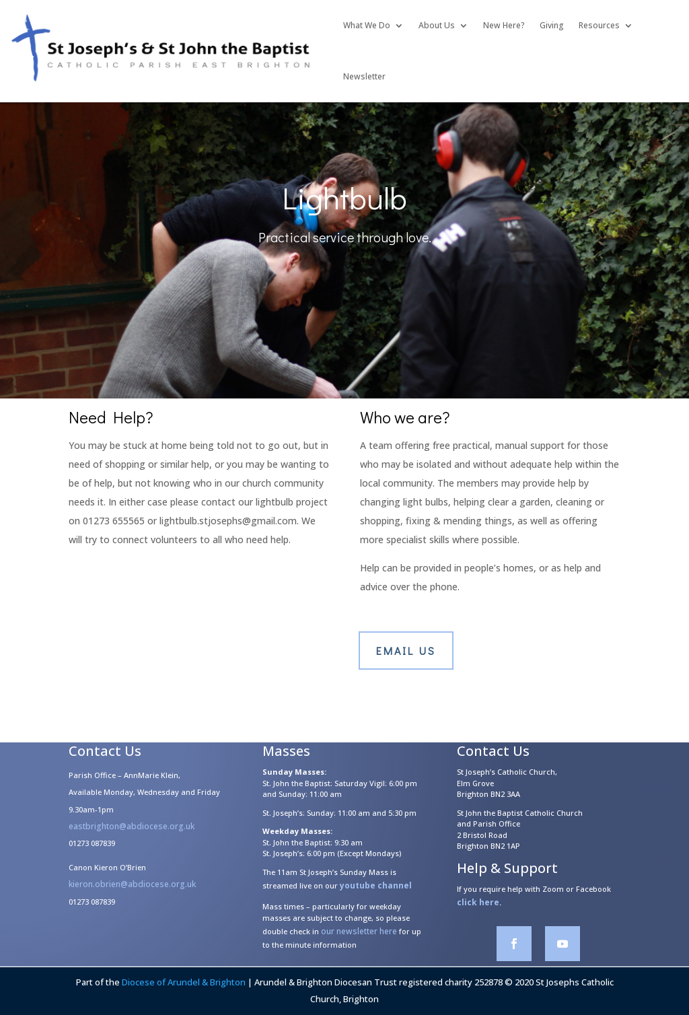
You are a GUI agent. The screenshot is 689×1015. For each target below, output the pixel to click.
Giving (552, 25)
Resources (599, 25)
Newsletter (364, 76)
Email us (406, 650)
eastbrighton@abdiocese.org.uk (131, 833)
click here (478, 909)
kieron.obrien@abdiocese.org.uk (132, 891)
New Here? (504, 25)
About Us (437, 25)
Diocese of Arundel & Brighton (184, 982)
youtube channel (376, 893)
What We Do (366, 25)
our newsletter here (359, 938)
